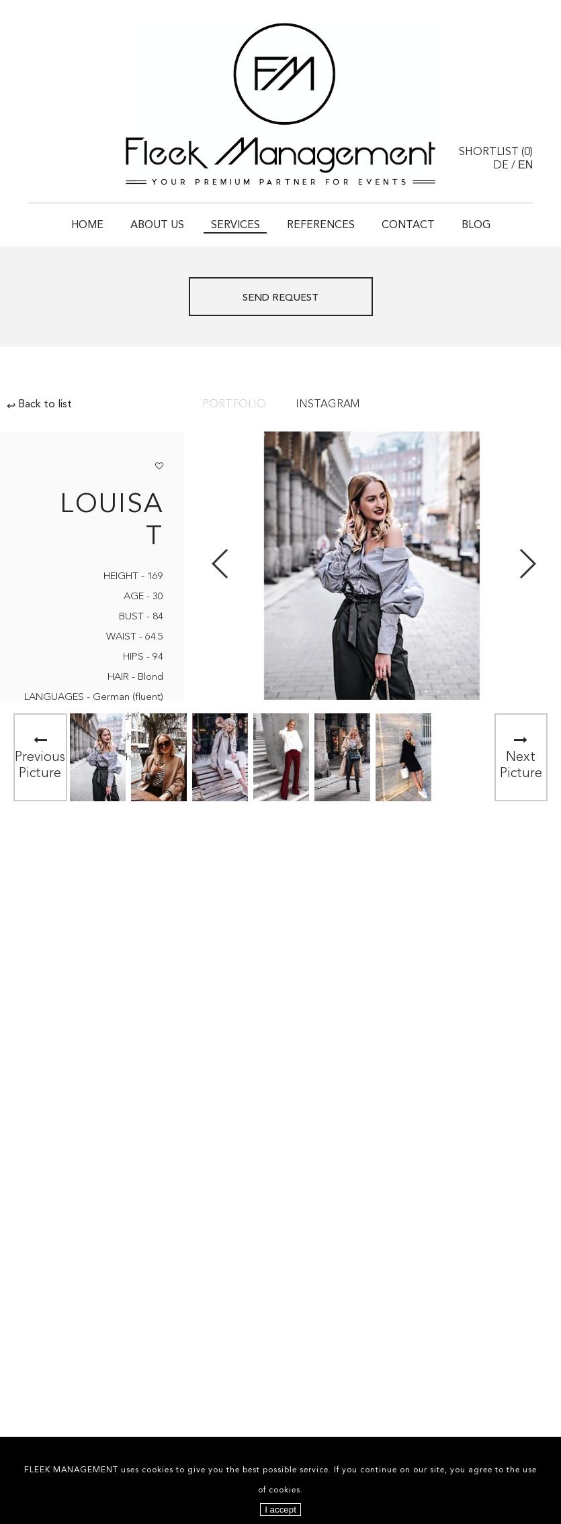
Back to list (39, 404)
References (321, 225)
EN (525, 164)
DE (501, 165)
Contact (408, 225)
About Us (157, 225)
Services (235, 225)
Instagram (327, 404)
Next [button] (527, 563)
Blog (476, 225)
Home (87, 225)
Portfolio (234, 404)
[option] (98, 757)
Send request (280, 298)
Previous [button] (221, 563)
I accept (280, 1510)
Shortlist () (496, 152)
